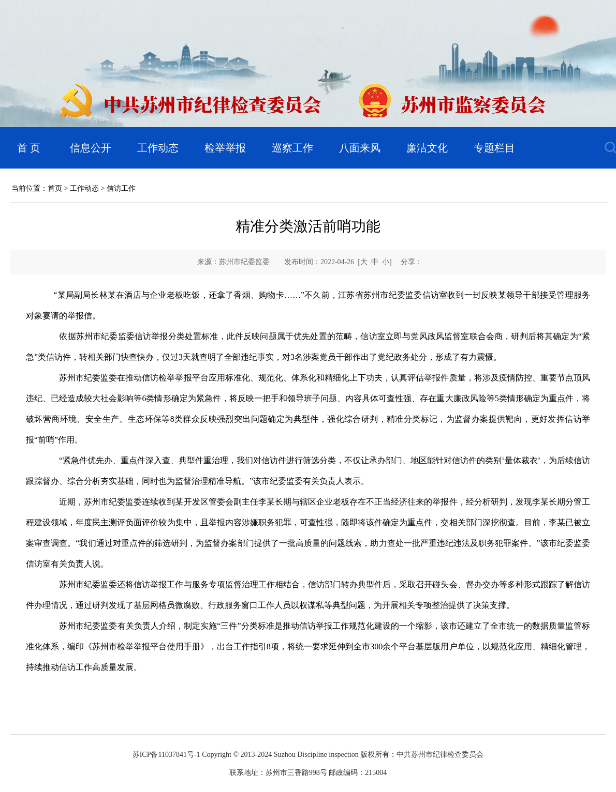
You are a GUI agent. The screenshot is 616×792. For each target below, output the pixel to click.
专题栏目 (494, 148)
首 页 (28, 148)
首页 (55, 188)
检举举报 (225, 148)
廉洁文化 (427, 148)
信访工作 (121, 188)
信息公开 (90, 148)
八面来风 (359, 148)
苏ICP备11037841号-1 (166, 754)
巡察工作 (292, 148)
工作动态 (158, 148)
